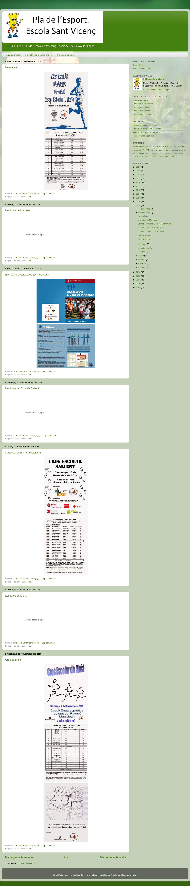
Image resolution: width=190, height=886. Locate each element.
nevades (168, 153)
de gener (142, 267)
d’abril (141, 256)
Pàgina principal (13, 55)
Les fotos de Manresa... (19, 210)
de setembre (144, 248)
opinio (174, 153)
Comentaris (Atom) (27, 863)
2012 (138, 276)
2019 (138, 186)
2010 (138, 284)
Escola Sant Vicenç (155, 79)
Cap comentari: (49, 193)
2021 (138, 178)
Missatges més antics (113, 857)
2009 (138, 287)
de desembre (144, 209)
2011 (138, 280)
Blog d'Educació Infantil (143, 114)
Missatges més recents (19, 857)
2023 (138, 171)
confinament (137, 150)
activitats (157, 146)
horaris (147, 153)
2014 (138, 205)
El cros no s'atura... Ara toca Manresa (27, 274)
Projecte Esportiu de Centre (38, 55)
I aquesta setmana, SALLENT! (23, 452)
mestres (161, 153)
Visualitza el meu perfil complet (156, 90)
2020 (138, 182)
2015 (138, 202)
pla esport (145, 156)
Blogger (133, 875)
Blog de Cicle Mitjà (141, 107)
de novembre (144, 213)
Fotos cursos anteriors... (143, 68)
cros (29, 196)
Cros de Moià (13, 659)
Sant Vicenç (156, 156)
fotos (141, 153)
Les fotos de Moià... (16, 595)
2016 (138, 198)
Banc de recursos (65, 55)
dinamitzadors (172, 150)
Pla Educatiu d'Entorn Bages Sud (147, 132)
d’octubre (142, 244)
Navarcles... (12, 67)
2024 (138, 167)
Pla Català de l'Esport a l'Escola (147, 129)
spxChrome (105, 875)
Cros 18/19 (138, 65)
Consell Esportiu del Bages (145, 125)
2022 (138, 175)
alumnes (167, 146)
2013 (138, 272)
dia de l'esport (157, 150)
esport (135, 153)
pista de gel (137, 156)
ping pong (181, 153)
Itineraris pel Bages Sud (143, 136)
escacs (182, 150)
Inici (66, 857)
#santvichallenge (140, 147)
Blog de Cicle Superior (143, 104)
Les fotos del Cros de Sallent (22, 388)
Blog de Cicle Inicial (141, 111)
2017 (138, 194)
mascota (154, 153)
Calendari (180, 147)
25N (150, 147)
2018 (138, 190)
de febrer (142, 263)
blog (174, 147)
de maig (142, 252)
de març (142, 259)
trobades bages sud (170, 156)
